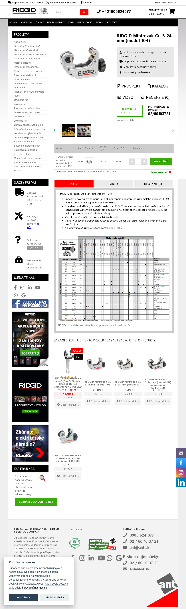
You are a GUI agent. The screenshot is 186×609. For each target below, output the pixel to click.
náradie (18, 548)
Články (40, 22)
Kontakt (112, 22)
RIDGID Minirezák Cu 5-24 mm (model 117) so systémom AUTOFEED (158, 384)
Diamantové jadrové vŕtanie (28, 137)
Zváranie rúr (20, 120)
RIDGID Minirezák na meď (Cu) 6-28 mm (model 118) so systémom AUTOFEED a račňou (68, 384)
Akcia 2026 (20, 42)
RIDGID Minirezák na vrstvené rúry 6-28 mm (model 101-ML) (68, 458)
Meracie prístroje (23, 62)
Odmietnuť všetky (54, 597)
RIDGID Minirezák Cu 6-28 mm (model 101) (128, 383)
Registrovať (160, 2)
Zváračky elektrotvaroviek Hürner (27, 168)
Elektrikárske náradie (25, 162)
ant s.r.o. (76, 529)
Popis (74, 184)
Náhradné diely (56, 22)
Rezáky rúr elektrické (25, 75)
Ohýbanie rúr (21, 100)
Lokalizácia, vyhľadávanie (27, 133)
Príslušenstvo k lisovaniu (27, 58)
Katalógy (26, 22)
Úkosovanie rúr (22, 116)
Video (125, 97)
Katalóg (158, 86)
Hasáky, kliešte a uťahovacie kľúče (29, 93)
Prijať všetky (23, 597)
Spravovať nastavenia (34, 587)
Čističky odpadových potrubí (29, 125)
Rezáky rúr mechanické (26, 67)
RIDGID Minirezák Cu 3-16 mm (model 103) (98, 383)
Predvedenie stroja (129, 110)
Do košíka (161, 161)
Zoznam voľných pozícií (36, 502)
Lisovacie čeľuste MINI (26, 50)
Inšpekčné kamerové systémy (29, 129)
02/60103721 (159, 114)
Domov (13, 22)
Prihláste (129, 52)
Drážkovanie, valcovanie (27, 112)
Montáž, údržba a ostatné (27, 158)
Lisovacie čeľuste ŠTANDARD (30, 54)
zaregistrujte (153, 52)
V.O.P (71, 22)
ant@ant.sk (139, 547)
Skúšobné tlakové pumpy (27, 145)
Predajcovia (84, 22)
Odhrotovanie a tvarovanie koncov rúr (28, 85)
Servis (100, 22)
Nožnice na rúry (22, 79)
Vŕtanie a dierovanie (24, 141)
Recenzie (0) (155, 97)
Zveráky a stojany (23, 154)
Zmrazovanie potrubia (25, 150)
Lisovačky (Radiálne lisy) (27, 46)
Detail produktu (68, 405)
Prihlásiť (172, 2)
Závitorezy (19, 104)
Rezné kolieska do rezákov (28, 71)
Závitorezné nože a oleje (27, 108)
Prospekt (129, 86)
